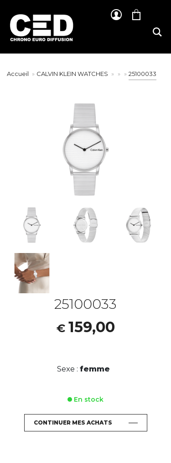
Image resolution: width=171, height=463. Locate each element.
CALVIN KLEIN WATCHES (72, 73)
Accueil (18, 73)
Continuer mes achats (73, 422)
